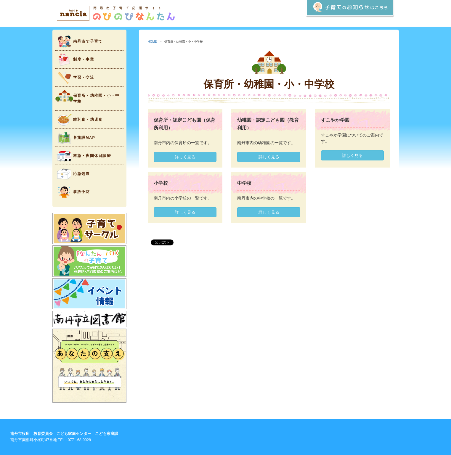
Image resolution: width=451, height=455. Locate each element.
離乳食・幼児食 (79, 120)
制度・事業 (74, 60)
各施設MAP (75, 138)
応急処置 (72, 174)
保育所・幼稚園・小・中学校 (87, 97)
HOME (152, 41)
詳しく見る (185, 157)
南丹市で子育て (79, 42)
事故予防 (72, 192)
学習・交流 (74, 78)
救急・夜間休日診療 (83, 156)
